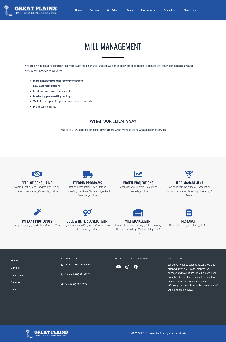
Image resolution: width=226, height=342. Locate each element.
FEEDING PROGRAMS (87, 183)
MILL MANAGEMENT (138, 221)
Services (94, 10)
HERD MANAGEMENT (189, 183)
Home (78, 10)
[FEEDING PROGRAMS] (88, 174)
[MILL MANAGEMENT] (138, 212)
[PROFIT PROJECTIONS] (138, 174)
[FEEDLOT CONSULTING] (37, 174)
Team (130, 10)
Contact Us (169, 10)
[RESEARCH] (189, 212)
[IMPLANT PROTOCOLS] (37, 212)
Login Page (17, 274)
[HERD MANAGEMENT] (189, 174)
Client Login (190, 10)
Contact (15, 267)
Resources (148, 10)
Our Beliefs (113, 10)
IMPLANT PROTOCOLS (37, 221)
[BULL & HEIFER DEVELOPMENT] (88, 212)
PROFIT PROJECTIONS (138, 183)
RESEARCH (189, 221)
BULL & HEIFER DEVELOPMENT (87, 221)
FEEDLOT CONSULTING (37, 183)
